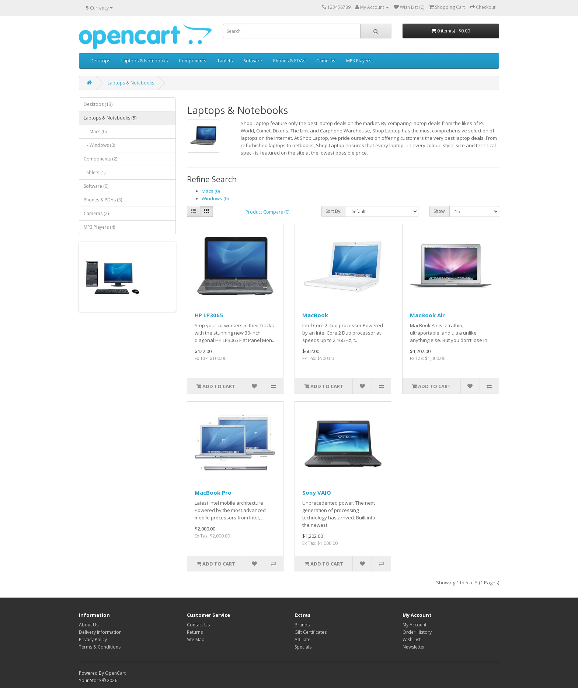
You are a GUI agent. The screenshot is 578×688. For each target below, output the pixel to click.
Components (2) (100, 159)
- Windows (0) (99, 145)
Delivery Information (100, 632)
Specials (303, 647)
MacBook (315, 315)
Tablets (225, 61)
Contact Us (198, 625)
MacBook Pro (213, 492)
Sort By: (333, 211)
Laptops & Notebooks (144, 61)
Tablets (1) (94, 172)
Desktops (100, 61)
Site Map (196, 639)
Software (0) (96, 186)
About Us (88, 625)
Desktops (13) (98, 104)
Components (192, 61)
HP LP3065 (209, 315)
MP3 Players (358, 61)
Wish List (412, 639)
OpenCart (115, 673)
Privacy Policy (93, 639)
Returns (195, 632)
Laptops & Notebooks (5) (110, 118)
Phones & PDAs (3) (103, 200)
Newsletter (414, 647)
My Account (414, 625)
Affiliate (302, 639)
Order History (417, 632)
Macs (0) (211, 191)
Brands (302, 625)
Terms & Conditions (100, 647)
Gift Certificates (311, 632)
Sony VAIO (316, 492)
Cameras (325, 61)
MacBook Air (427, 315)
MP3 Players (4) (99, 227)
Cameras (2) (96, 213)
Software (253, 61)
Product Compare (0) (267, 212)
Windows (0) (215, 198)
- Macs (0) (95, 131)
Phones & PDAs (289, 61)
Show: (440, 211)
